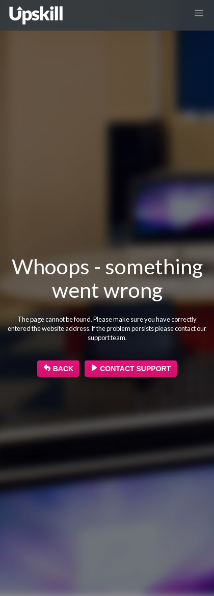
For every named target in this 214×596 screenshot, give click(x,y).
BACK (58, 369)
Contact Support (131, 369)
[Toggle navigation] (199, 12)
